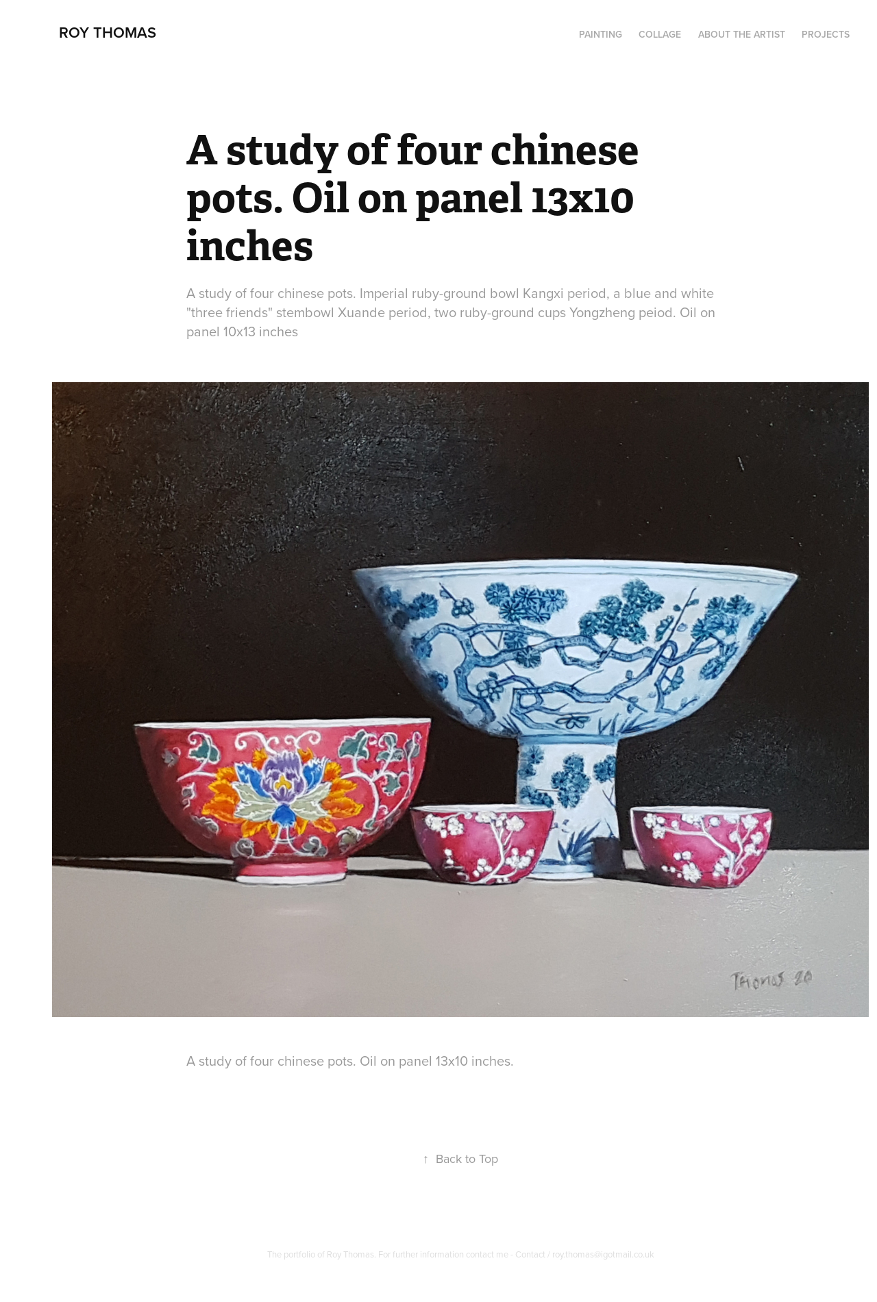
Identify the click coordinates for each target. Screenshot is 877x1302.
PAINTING (600, 34)
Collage (660, 34)
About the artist (741, 34)
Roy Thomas (107, 32)
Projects (826, 34)
